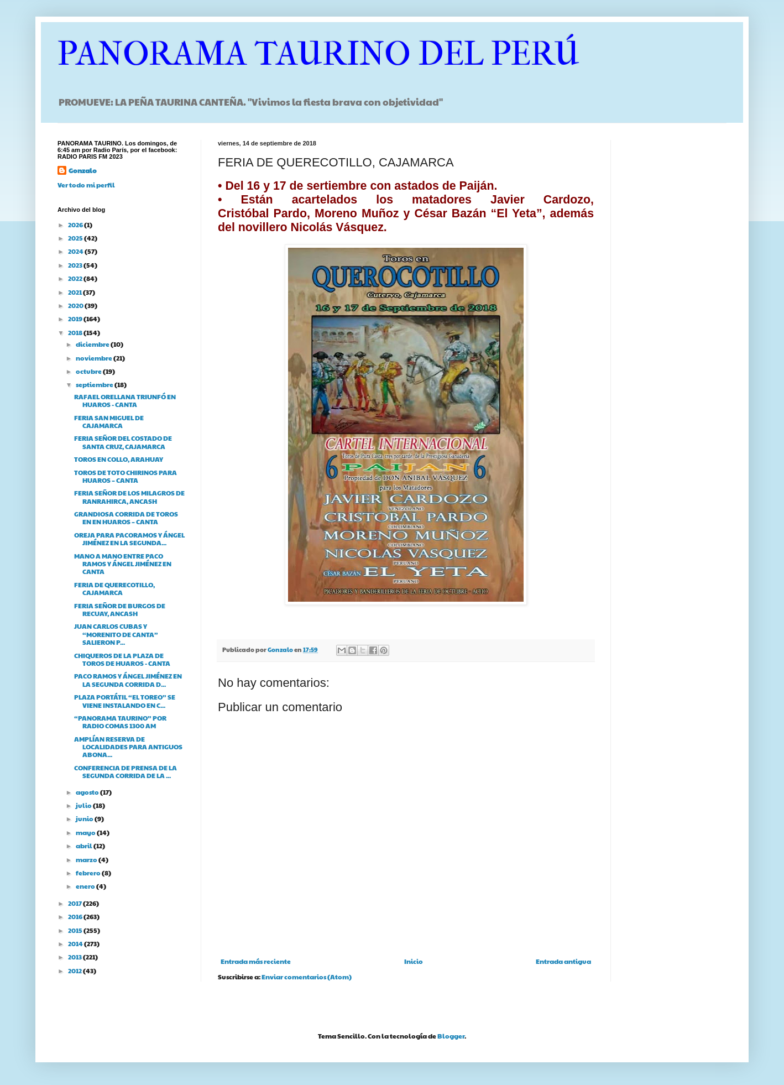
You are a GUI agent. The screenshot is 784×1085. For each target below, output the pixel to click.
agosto (88, 791)
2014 (76, 943)
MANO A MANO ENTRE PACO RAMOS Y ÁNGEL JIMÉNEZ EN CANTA (122, 563)
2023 (75, 264)
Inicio (413, 961)
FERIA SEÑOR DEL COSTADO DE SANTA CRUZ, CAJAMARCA (123, 442)
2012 (75, 970)
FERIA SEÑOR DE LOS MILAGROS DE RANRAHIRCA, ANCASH (129, 496)
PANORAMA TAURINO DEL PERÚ (318, 54)
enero (86, 885)
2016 (75, 916)
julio (84, 805)
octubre (89, 371)
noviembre (94, 357)
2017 (75, 903)
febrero (89, 872)
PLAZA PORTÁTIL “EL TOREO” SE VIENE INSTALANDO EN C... (124, 700)
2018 (75, 332)
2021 (75, 292)
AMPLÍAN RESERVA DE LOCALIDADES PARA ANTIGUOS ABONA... (128, 746)
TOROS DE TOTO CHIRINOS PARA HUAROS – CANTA (125, 476)
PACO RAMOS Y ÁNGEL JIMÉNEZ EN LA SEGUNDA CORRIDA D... (128, 679)
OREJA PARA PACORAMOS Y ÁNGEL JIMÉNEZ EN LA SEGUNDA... (129, 538)
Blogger (450, 1035)
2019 (75, 318)
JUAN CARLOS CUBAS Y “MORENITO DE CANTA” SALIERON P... (116, 634)
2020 (76, 305)
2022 (75, 278)
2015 (75, 930)
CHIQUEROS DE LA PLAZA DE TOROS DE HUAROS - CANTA (122, 659)
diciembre (93, 344)
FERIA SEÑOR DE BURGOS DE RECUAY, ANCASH (119, 609)
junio (85, 818)
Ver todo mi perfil (86, 184)
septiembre (95, 384)
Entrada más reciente (256, 961)
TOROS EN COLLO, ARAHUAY (118, 459)
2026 (76, 224)
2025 (76, 237)
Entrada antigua (563, 961)
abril (84, 845)
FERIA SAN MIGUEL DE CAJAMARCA (109, 421)
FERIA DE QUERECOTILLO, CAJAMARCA (114, 588)
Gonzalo (83, 170)
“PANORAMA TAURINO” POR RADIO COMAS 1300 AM (120, 721)
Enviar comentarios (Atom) (307, 976)
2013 (75, 956)
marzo (87, 859)
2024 (76, 251)
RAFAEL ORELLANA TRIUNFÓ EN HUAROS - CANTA (125, 400)
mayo (86, 832)
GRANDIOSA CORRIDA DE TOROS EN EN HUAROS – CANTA (126, 517)
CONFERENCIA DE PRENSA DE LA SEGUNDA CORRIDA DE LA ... (125, 771)
